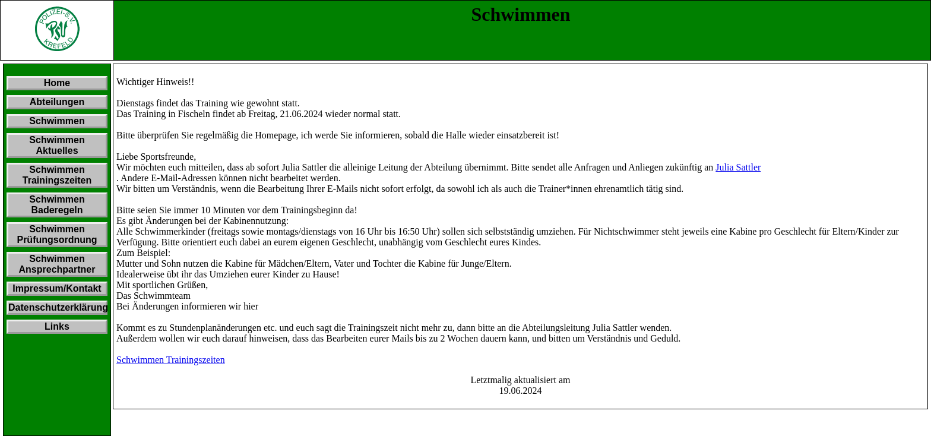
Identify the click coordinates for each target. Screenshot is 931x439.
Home (57, 83)
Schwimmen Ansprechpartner (57, 264)
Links (57, 326)
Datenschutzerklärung (57, 307)
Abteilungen (57, 102)
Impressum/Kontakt (56, 288)
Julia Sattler (738, 167)
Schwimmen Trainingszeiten (57, 175)
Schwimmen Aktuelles (56, 145)
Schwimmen (56, 121)
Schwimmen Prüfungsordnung (57, 234)
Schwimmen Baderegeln (56, 204)
